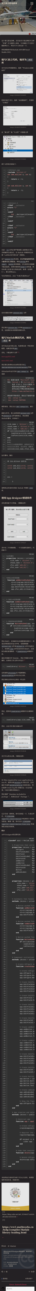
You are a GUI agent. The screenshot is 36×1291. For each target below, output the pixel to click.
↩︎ (17, 1216)
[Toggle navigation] (31, 3)
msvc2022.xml (7, 360)
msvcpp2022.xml (8, 356)
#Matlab (13, 1246)
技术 (4, 1246)
